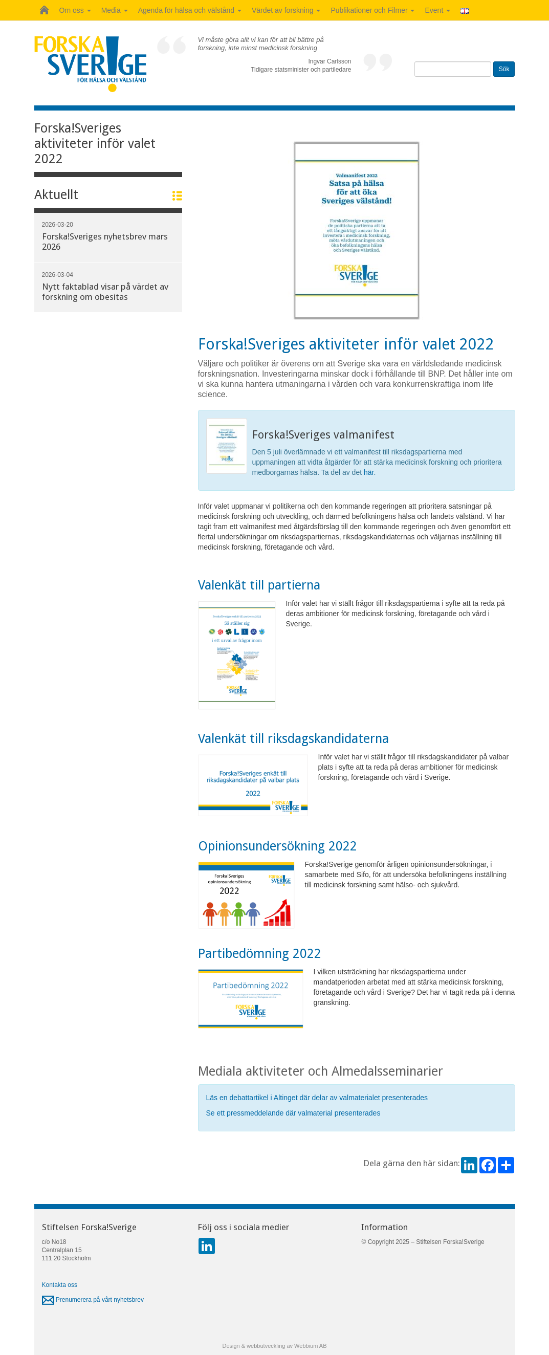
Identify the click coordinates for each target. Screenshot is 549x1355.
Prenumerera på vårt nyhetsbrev (93, 1299)
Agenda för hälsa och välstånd (189, 10)
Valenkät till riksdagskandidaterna (295, 738)
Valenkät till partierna (261, 585)
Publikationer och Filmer (372, 10)
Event (437, 10)
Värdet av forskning (286, 10)
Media (114, 10)
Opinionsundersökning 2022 (277, 846)
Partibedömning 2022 (261, 953)
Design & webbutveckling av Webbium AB (274, 1346)
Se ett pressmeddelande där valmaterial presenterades (294, 1113)
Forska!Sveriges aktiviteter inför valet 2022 (95, 143)
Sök (504, 69)
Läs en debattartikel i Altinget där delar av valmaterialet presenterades (318, 1098)
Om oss (75, 10)
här (369, 472)
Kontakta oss (59, 1284)
